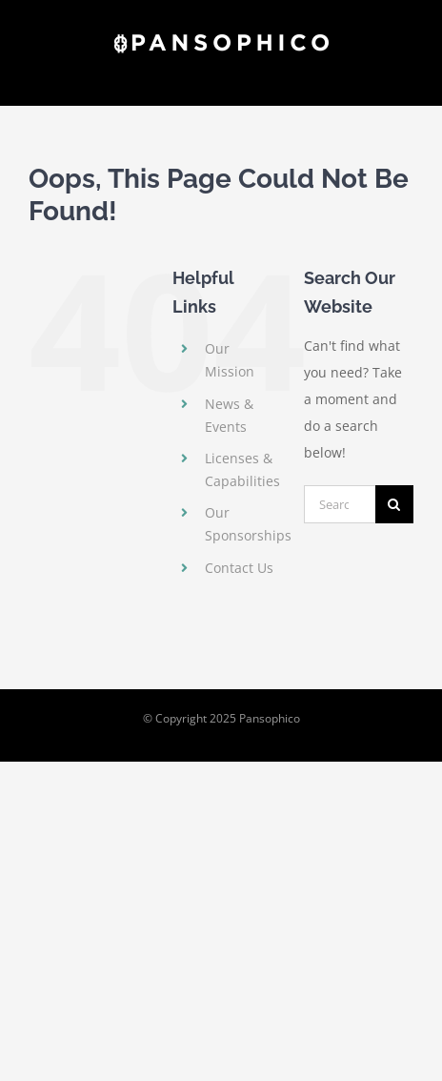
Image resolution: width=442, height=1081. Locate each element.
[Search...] (339, 504)
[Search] (394, 504)
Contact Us (239, 568)
